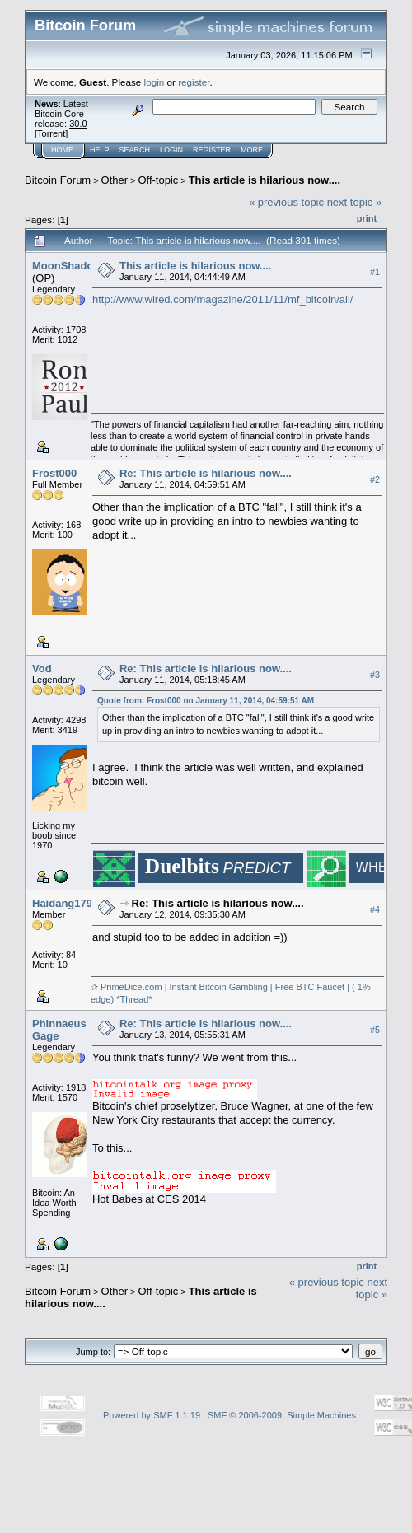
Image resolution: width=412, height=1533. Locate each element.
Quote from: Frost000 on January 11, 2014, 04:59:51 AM (205, 700)
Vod (42, 668)
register (193, 82)
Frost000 (54, 473)
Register (212, 150)
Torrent (51, 133)
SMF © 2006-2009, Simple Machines (282, 1415)
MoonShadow (67, 265)
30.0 (78, 124)
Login (171, 150)
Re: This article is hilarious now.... (205, 473)
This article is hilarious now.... (264, 180)
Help (100, 150)
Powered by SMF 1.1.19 (151, 1415)
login (154, 82)
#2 (375, 479)
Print (367, 218)
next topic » (354, 202)
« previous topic (286, 202)
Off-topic (158, 180)
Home (62, 150)
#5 (375, 1030)
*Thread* (133, 999)
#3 (375, 675)
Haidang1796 (65, 903)
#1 (375, 272)
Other (115, 180)
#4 (375, 909)
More (252, 150)
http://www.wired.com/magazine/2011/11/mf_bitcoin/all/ (222, 299)
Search (135, 150)
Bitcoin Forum (58, 180)
